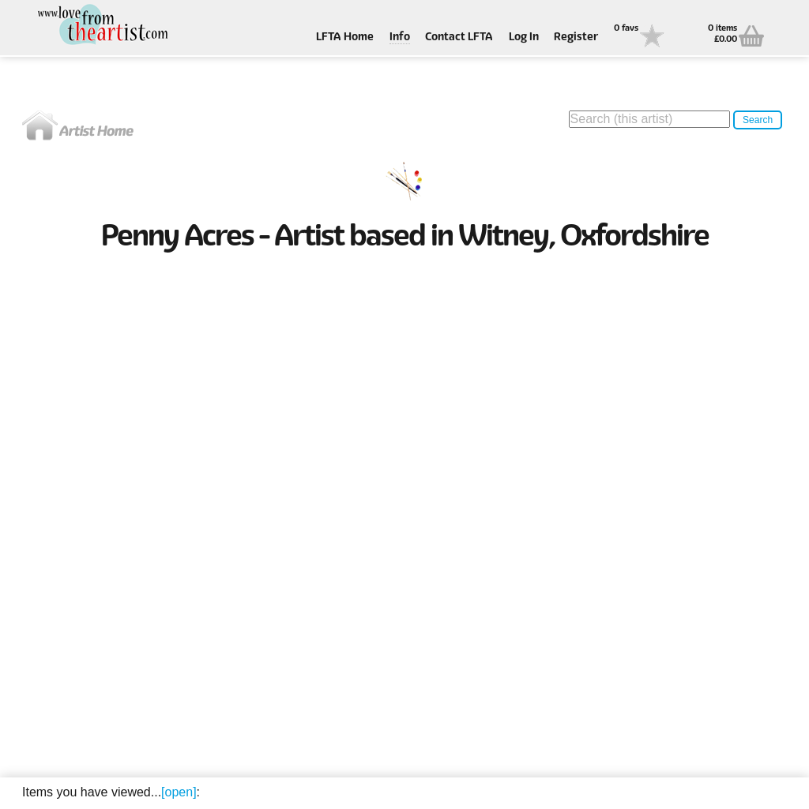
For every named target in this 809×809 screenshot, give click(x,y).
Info (399, 37)
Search (758, 119)
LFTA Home (345, 37)
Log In (524, 37)
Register (576, 37)
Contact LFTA (459, 37)
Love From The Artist (101, 25)
